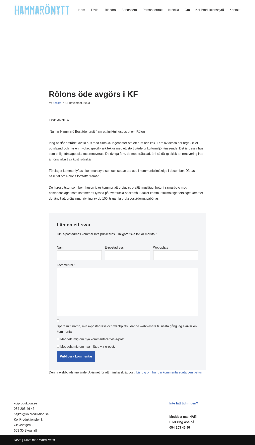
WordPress (47, 440)
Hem (81, 10)
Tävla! (95, 10)
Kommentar (66, 265)
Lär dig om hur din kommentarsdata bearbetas (169, 372)
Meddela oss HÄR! (183, 416)
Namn (61, 247)
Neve (17, 440)
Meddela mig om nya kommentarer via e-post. (92, 339)
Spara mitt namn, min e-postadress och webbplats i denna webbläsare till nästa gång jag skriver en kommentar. (127, 329)
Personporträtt (153, 10)
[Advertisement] (127, 60)
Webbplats (160, 247)
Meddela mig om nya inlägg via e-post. (87, 346)
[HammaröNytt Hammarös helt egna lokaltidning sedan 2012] (42, 10)
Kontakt (234, 10)
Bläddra (110, 10)
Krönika (173, 10)
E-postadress (114, 247)
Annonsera (129, 10)
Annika (56, 103)
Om (187, 10)
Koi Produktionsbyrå (209, 10)
